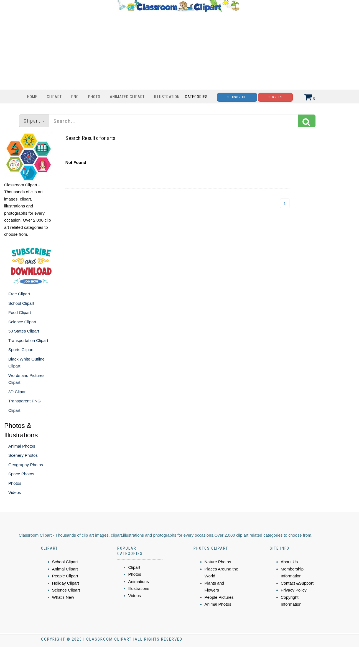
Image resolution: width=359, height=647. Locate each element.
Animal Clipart (65, 569)
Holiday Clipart (65, 583)
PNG (75, 97)
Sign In (275, 97)
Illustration (167, 97)
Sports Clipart (21, 349)
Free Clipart (19, 293)
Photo (94, 97)
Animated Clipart (127, 97)
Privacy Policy (294, 590)
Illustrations (138, 588)
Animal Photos (21, 446)
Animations (138, 581)
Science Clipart (22, 321)
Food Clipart (19, 312)
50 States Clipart (23, 331)
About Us (289, 561)
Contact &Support (297, 583)
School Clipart (21, 303)
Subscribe (237, 97)
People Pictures (219, 597)
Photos (14, 483)
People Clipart (65, 576)
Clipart (54, 97)
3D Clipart (17, 391)
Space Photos (21, 473)
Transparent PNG (24, 401)
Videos (14, 492)
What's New (63, 597)
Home (32, 97)
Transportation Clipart (28, 340)
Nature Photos (218, 561)
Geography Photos (25, 464)
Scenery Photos (23, 455)
